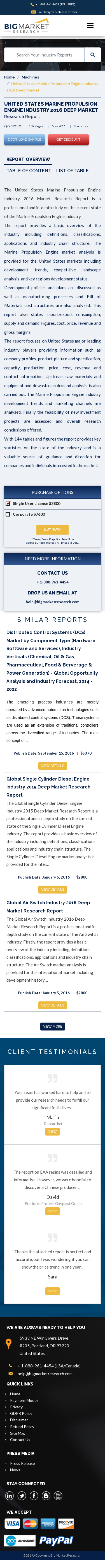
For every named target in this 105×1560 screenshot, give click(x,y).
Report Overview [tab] (28, 159)
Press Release (22, 1463)
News (15, 1469)
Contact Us (20, 1439)
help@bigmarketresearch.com (57, 12)
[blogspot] (45, 1495)
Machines (30, 77)
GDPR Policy (21, 1413)
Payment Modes (24, 1400)
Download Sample (24, 139)
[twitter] (21, 1495)
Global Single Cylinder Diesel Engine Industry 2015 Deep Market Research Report (48, 787)
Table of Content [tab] (28, 170)
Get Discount (68, 139)
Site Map (17, 1433)
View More (52, 1027)
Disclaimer (19, 1419)
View (52, 1132)
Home (9, 77)
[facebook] (33, 1495)
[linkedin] (9, 1495)
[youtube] (57, 1495)
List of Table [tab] (72, 170)
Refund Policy (22, 1426)
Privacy (16, 1406)
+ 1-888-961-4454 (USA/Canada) (49, 1365)
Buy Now (52, 529)
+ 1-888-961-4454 (47, 4)
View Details (52, 766)
